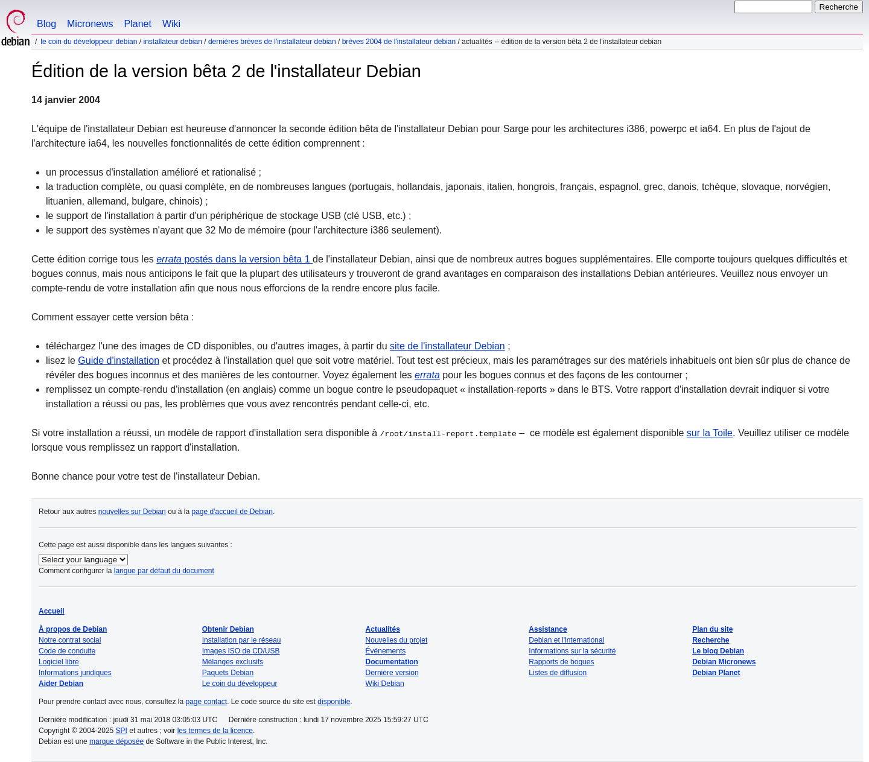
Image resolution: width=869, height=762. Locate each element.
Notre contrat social (70, 640)
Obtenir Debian (228, 629)
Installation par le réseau (241, 640)
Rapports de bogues (561, 662)
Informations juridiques (75, 672)
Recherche (710, 640)
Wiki (171, 24)
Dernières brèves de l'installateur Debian (272, 41)
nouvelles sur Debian (132, 511)
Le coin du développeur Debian (88, 41)
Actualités (383, 629)
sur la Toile (710, 433)
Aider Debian (61, 683)
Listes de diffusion (558, 672)
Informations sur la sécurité (572, 651)
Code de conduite (67, 651)
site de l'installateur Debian (447, 346)
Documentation (392, 662)
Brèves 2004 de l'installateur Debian (399, 41)
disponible (333, 701)
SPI (121, 730)
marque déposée (116, 741)
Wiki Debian (385, 683)
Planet (137, 24)
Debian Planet (716, 672)
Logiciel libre (59, 662)
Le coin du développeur (240, 683)
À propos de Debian (73, 629)
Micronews (90, 24)
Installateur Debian (172, 41)
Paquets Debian (227, 672)
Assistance (548, 629)
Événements (386, 651)
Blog (46, 24)
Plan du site (712, 629)
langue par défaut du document (164, 571)
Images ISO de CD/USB (241, 651)
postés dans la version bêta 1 (234, 259)
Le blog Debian (718, 651)
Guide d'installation (118, 360)
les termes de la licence (215, 730)
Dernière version (392, 672)
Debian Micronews (724, 662)
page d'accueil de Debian (232, 511)
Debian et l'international (566, 640)
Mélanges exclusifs (232, 662)
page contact (206, 701)
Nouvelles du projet (397, 640)
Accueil (52, 611)
